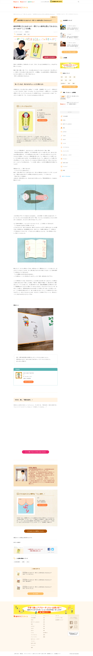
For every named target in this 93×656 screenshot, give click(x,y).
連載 (26, 31)
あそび (69, 34)
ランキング (65, 166)
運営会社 (21, 653)
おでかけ (64, 131)
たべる (64, 143)
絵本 (25, 34)
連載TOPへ (54, 17)
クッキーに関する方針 (45, 1)
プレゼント (65, 158)
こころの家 (39, 109)
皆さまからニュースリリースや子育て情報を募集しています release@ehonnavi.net (73, 633)
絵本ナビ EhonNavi (66, 176)
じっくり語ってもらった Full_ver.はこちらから (35, 451)
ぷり (38, 497)
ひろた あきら (42, 500)
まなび (64, 135)
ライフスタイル (66, 147)
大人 (28, 34)
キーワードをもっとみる (69, 86)
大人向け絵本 (19, 34)
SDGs (64, 120)
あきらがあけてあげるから (28, 373)
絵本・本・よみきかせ (27, 14)
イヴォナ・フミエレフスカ (45, 114)
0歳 (44, 617)
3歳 (44, 624)
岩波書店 (42, 117)
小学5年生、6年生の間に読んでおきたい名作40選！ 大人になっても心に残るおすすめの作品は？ (73, 29)
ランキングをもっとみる (69, 52)
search (78, 1)
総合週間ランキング (59, 619)
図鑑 (73, 83)
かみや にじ (41, 115)
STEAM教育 (65, 116)
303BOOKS (43, 501)
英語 (69, 83)
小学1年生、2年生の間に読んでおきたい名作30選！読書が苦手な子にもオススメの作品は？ (73, 46)
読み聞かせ (63, 83)
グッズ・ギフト (66, 151)
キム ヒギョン (42, 112)
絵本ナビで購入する (42, 120)
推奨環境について (50, 653)
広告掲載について (57, 653)
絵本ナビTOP (43, 653)
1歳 (44, 619)
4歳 (61, 80)
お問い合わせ (16, 653)
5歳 (66, 80)
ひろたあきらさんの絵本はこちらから (35, 531)
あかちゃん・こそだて (67, 154)
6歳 (70, 80)
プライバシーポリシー (28, 653)
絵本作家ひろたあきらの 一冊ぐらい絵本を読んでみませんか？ (44, 14)
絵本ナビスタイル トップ (18, 14)
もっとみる (35, 593)
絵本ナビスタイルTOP (36, 653)
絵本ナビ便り (65, 162)
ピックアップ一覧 (59, 617)
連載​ (64, 170)
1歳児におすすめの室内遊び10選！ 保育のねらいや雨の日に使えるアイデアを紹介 (73, 37)
